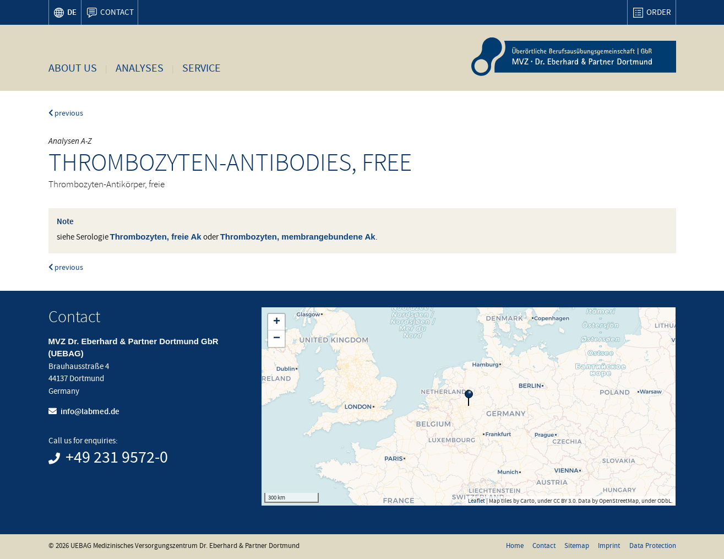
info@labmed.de (90, 411)
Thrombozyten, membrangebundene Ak (297, 236)
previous (65, 113)
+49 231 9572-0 (117, 457)
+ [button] (276, 322)
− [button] (276, 338)
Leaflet (476, 500)
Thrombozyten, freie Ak (156, 236)
